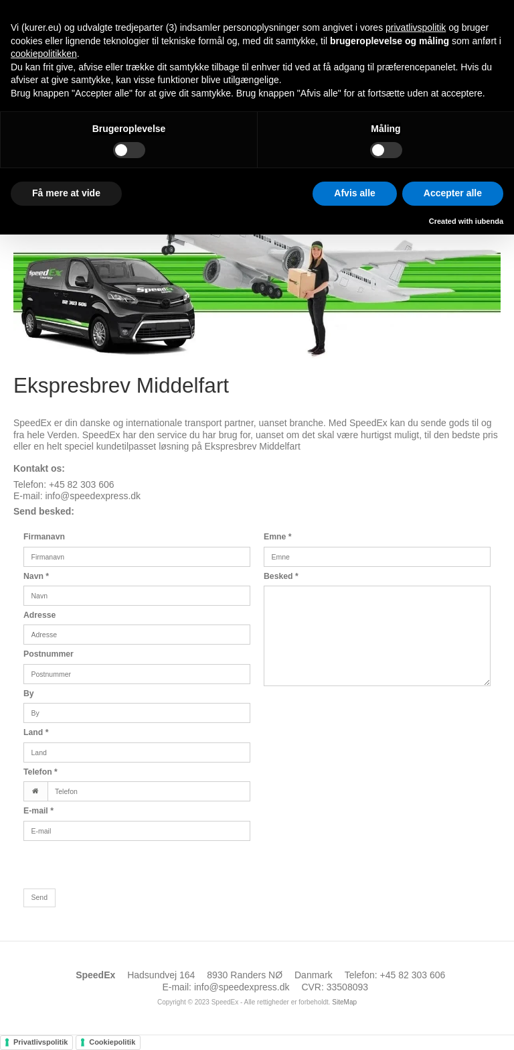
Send (39, 897)
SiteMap (344, 1002)
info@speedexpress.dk (93, 495)
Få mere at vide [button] (66, 193)
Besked (281, 576)
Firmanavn (44, 536)
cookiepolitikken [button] (44, 53)
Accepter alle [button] (453, 193)
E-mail (38, 810)
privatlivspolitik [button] (416, 27)
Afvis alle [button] (354, 193)
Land (35, 732)
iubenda (489, 221)
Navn (36, 576)
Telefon (40, 772)
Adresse (39, 615)
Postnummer (48, 654)
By (28, 693)
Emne (278, 536)
